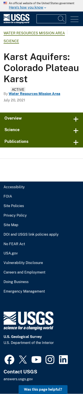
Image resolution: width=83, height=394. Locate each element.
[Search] (61, 18)
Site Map (11, 225)
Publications (16, 141)
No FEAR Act (14, 244)
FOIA (8, 196)
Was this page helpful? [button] (43, 389)
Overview (13, 118)
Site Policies (14, 206)
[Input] (51, 18)
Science (11, 41)
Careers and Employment (24, 272)
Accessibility (14, 187)
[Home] (16, 22)
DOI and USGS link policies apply (31, 235)
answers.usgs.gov (18, 379)
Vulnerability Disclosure (23, 263)
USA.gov (11, 253)
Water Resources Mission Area (34, 33)
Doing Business (16, 282)
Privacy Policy (15, 215)
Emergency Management (24, 291)
